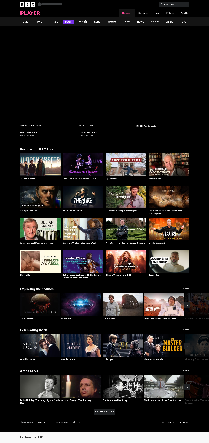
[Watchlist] (183, 13)
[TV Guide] (170, 13)
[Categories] (144, 13)
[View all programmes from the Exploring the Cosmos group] (186, 289)
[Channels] (127, 13)
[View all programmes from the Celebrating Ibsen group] (186, 330)
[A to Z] (158, 13)
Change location (26, 422)
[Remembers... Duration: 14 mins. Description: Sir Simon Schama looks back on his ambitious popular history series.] (169, 168)
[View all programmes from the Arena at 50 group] (186, 371)
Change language (61, 422)
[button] (154, 4)
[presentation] (68, 22)
